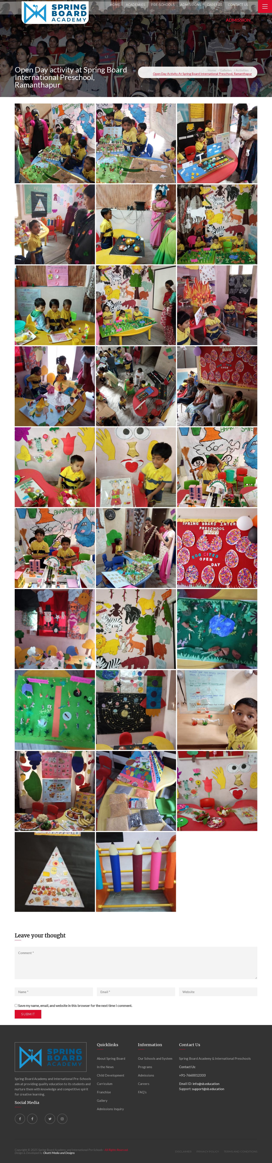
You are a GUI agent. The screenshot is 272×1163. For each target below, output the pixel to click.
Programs (145, 1067)
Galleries (226, 70)
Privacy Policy (208, 1151)
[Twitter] (50, 1119)
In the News (105, 1067)
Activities (242, 70)
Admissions (146, 1075)
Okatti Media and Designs (59, 1153)
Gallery (102, 1100)
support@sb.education (208, 1089)
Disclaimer (183, 1151)
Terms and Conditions (240, 1151)
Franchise (104, 1092)
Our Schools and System (155, 1058)
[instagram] (62, 1119)
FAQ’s (142, 1092)
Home (212, 70)
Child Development (110, 1075)
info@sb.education (206, 1084)
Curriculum (104, 1084)
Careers (143, 1084)
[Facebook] (20, 1119)
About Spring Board (111, 1058)
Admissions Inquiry (110, 1109)
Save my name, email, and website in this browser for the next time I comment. (75, 1005)
